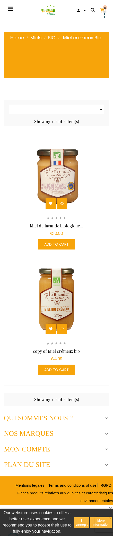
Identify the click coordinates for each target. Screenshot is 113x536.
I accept (81, 522)
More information (100, 522)
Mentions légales (30, 485)
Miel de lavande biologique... (56, 225)
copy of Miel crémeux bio (56, 351)
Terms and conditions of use (72, 485)
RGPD (105, 485)
